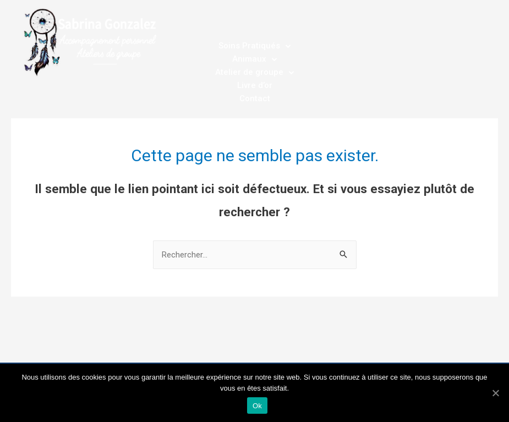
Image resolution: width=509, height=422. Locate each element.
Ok (257, 406)
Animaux (254, 59)
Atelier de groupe (254, 72)
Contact (254, 98)
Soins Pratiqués (254, 46)
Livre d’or (254, 85)
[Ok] (495, 392)
